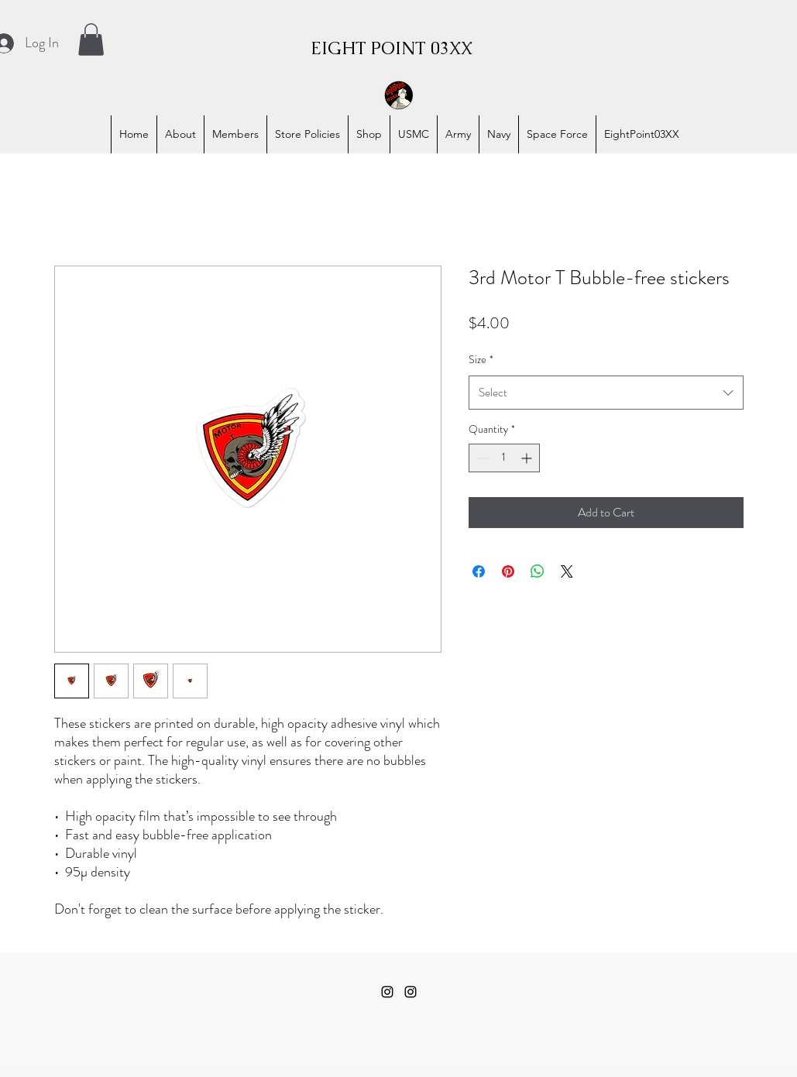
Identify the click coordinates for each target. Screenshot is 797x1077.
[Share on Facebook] (478, 571)
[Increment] (528, 458)
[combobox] (606, 393)
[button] (91, 39)
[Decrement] (480, 458)
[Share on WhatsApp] (537, 571)
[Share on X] (567, 571)
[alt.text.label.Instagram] (387, 992)
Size (481, 359)
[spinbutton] (504, 458)
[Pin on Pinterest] (508, 571)
